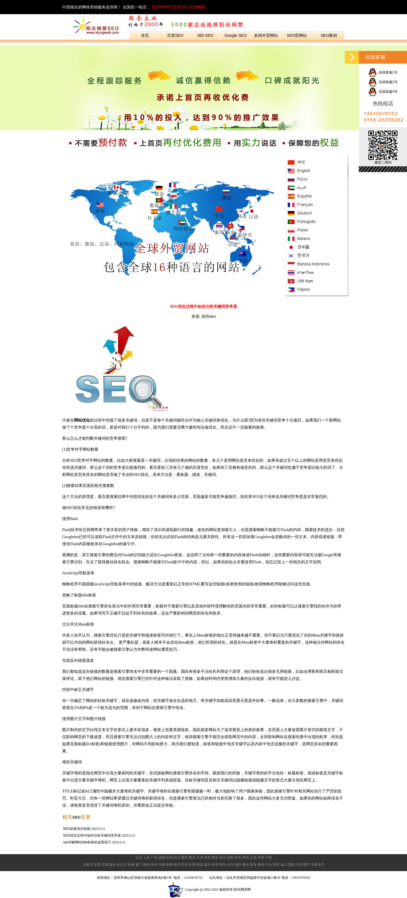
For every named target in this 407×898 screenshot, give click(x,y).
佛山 (245, 865)
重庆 (184, 858)
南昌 (199, 865)
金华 (215, 865)
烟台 (112, 865)
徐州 (177, 865)
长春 (131, 865)
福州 (146, 865)
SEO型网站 (297, 35)
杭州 (169, 858)
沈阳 (230, 858)
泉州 (154, 865)
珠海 (253, 865)
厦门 (138, 865)
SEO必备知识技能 (76, 829)
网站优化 (82, 420)
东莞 (260, 858)
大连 (253, 858)
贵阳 (291, 865)
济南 (104, 865)
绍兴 (222, 865)
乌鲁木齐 (317, 865)
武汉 (177, 858)
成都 (161, 858)
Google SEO (235, 35)
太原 (97, 865)
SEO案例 (329, 35)
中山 (268, 865)
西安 (215, 858)
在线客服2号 (382, 82)
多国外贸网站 (266, 35)
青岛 (238, 858)
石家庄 (88, 865)
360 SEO (205, 35)
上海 (146, 858)
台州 (230, 865)
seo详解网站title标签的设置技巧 (87, 842)
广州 (154, 858)
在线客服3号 (382, 92)
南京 (192, 858)
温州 (238, 865)
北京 (138, 858)
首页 (145, 35)
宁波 (268, 858)
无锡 (161, 865)
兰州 (299, 865)
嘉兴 (207, 865)
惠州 (260, 865)
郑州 (245, 858)
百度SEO (175, 35)
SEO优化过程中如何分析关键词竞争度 (92, 835)
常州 (184, 865)
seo (76, 817)
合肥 (192, 865)
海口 (283, 865)
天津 (199, 858)
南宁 (306, 865)
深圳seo (208, 316)
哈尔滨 (122, 865)
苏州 (207, 858)
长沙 (222, 858)
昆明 (276, 865)
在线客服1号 (382, 72)
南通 (169, 865)
